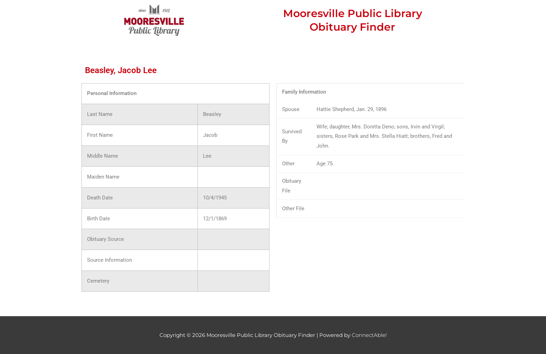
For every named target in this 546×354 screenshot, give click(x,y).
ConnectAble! (369, 335)
